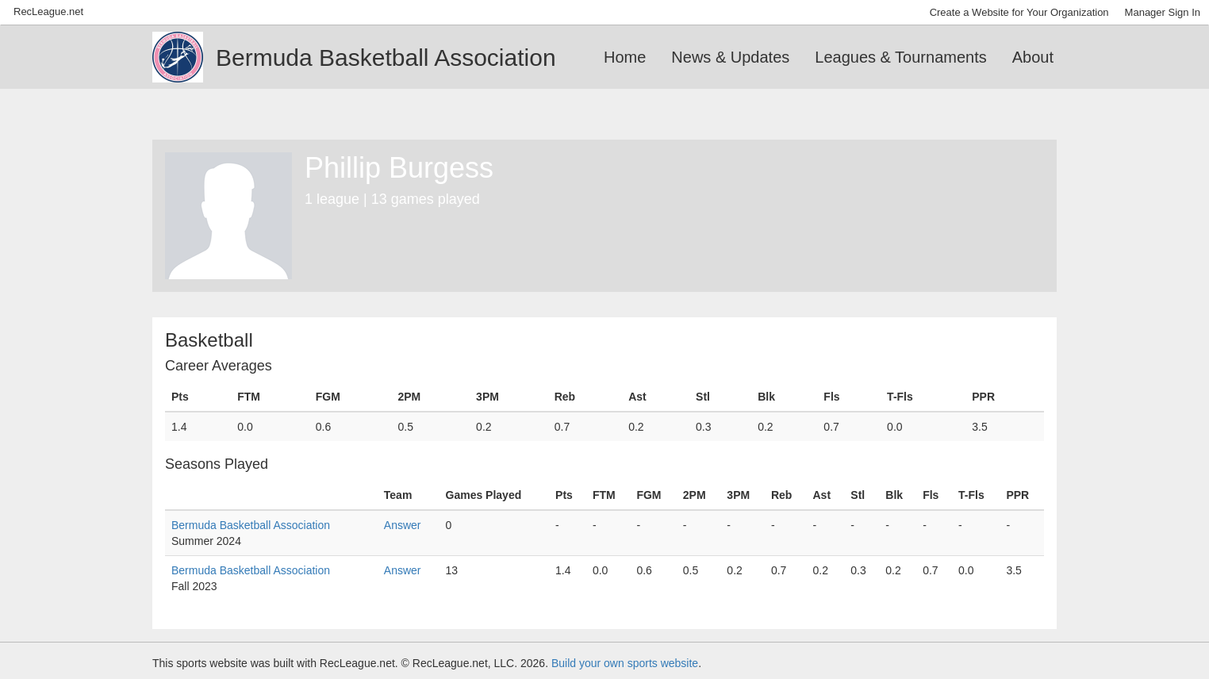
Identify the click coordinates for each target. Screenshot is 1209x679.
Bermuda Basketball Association (250, 525)
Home (625, 57)
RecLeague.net (48, 11)
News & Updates (730, 57)
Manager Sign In (1162, 12)
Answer (402, 525)
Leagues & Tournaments (900, 57)
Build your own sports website (624, 663)
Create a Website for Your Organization (1019, 12)
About (1033, 57)
